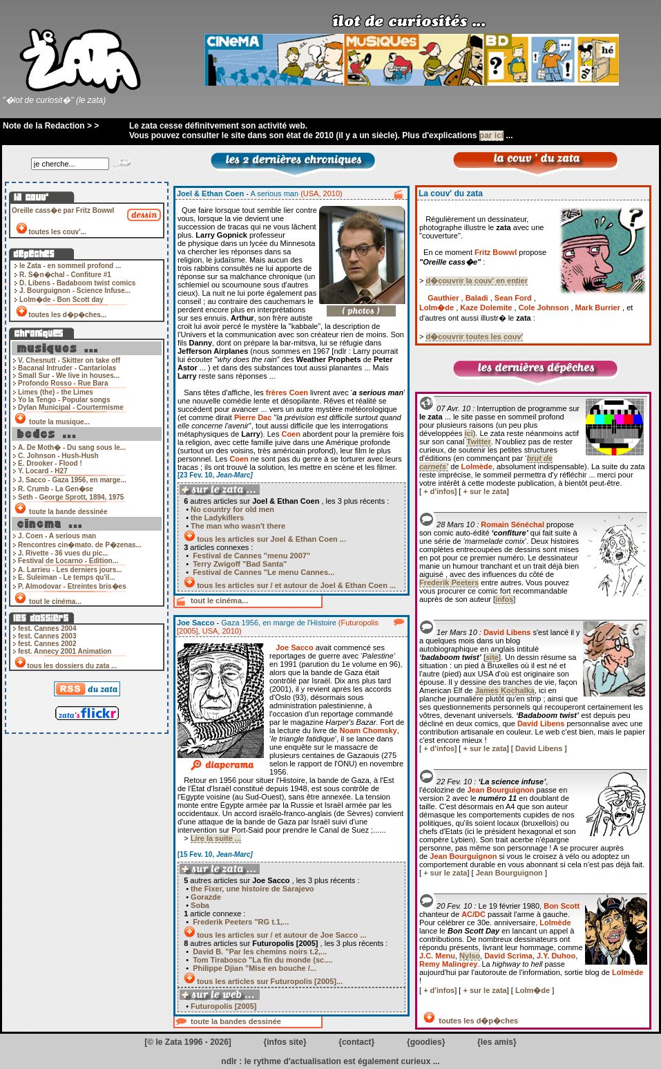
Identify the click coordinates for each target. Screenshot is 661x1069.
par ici (491, 135)
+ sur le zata (484, 491)
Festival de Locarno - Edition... (68, 561)
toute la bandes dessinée (236, 1021)
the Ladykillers (217, 517)
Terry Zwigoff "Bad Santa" (239, 564)
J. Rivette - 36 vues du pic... (63, 553)
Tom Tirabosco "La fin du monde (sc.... (261, 960)
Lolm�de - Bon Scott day (61, 299)
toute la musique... (59, 422)
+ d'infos (438, 491)
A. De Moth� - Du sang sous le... (72, 447)
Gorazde (206, 897)
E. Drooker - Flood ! (50, 463)
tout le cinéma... (55, 601)
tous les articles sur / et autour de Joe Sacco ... (281, 935)
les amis (497, 1042)
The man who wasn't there (238, 526)
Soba (200, 905)
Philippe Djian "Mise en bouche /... (253, 968)
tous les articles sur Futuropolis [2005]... (270, 981)
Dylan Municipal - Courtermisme (71, 407)
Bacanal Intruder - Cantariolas (67, 368)
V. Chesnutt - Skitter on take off (69, 360)
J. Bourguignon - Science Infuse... (75, 290)
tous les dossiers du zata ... (72, 666)
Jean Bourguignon (510, 873)
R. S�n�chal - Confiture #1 (65, 274)
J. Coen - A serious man (57, 536)
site (492, 657)
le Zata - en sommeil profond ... (70, 265)
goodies (426, 1042)
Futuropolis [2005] (222, 1006)
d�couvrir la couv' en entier (476, 280)
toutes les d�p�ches (477, 1020)
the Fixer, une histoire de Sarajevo (252, 888)
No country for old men (232, 509)
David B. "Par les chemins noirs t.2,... (259, 951)
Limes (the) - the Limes (55, 392)
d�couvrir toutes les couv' (474, 336)
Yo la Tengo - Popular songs (64, 400)
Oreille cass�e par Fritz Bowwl (63, 210)
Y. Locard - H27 (43, 471)
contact (357, 1042)
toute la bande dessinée (68, 511)
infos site (285, 1042)
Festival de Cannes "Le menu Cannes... (262, 572)
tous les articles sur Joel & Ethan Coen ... (271, 539)
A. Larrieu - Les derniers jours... (70, 570)
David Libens (540, 748)
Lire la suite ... (216, 838)
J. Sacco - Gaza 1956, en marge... (72, 480)
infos (504, 599)
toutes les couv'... (57, 232)
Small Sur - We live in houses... (68, 375)
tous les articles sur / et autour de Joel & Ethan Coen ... (296, 585)
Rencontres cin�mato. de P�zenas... (80, 545)
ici (468, 433)
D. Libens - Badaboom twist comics (77, 283)
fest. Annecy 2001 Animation (64, 651)
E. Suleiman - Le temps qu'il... (66, 577)
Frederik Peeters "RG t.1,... (240, 922)
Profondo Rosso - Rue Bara (63, 383)
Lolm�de (533, 990)
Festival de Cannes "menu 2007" (250, 555)
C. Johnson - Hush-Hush (58, 456)
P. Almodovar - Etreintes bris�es (72, 586)
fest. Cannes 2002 (47, 643)
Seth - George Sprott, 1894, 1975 (71, 497)
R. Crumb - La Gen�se (55, 489)
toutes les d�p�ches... (67, 315)
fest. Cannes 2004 (47, 628)
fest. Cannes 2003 (47, 636)
